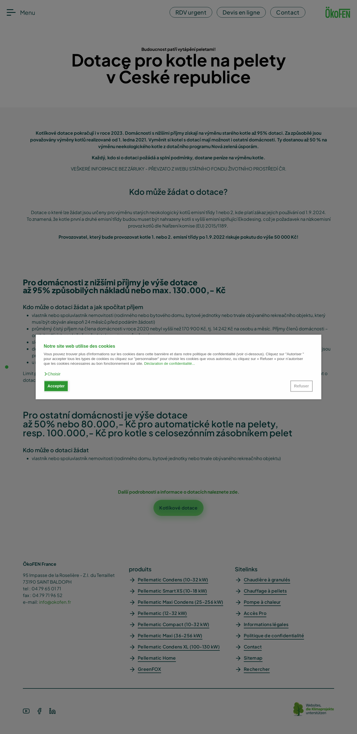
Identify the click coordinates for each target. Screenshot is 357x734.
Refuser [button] (301, 386)
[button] (52, 374)
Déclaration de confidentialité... (169, 364)
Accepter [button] (56, 386)
